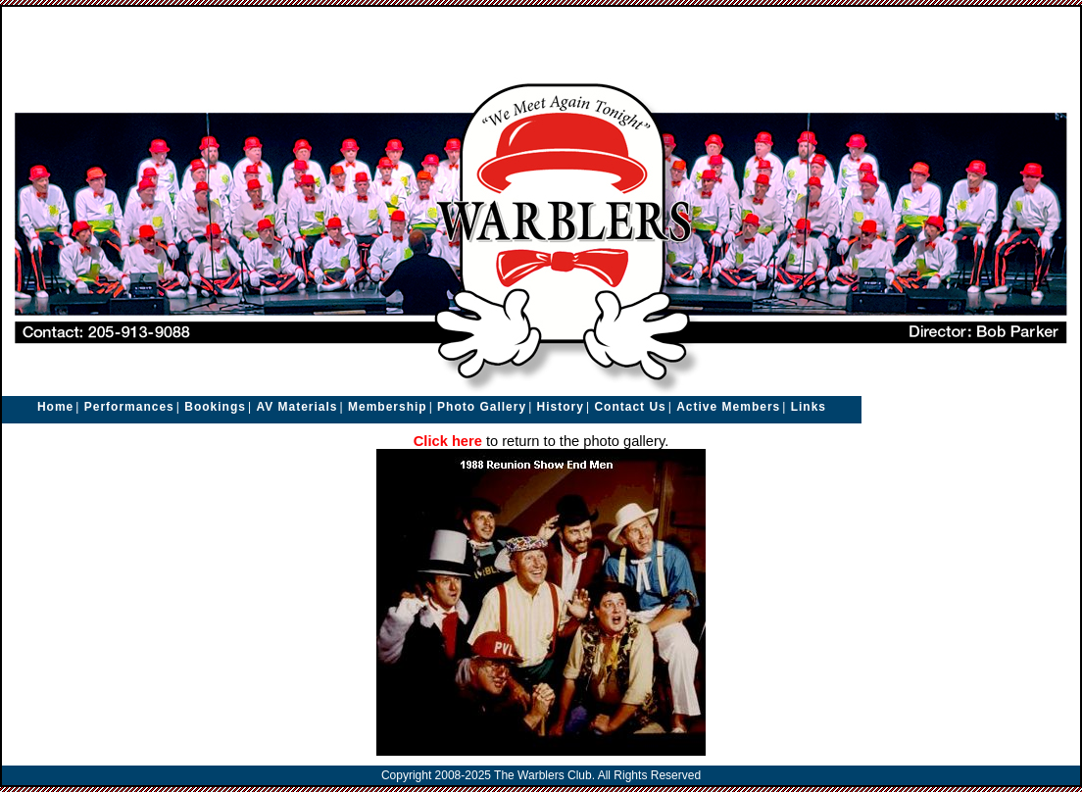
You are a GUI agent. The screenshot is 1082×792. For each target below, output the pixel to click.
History (560, 407)
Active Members (728, 407)
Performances (129, 407)
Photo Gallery (481, 407)
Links (808, 407)
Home (55, 407)
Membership (387, 407)
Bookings (215, 407)
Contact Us (629, 407)
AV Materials (296, 407)
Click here (448, 441)
